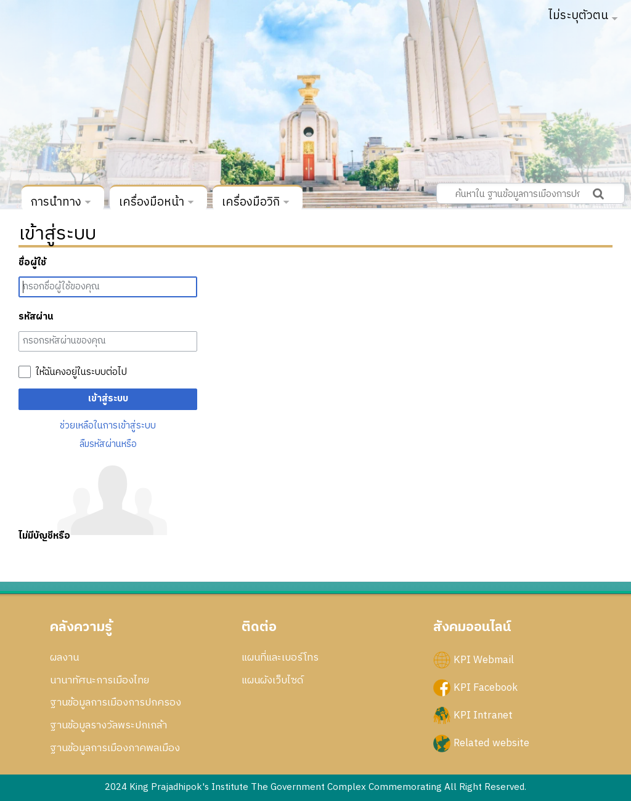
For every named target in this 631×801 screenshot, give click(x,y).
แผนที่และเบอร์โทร (280, 657)
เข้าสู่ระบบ (108, 398)
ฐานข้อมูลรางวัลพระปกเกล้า (108, 725)
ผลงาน (64, 657)
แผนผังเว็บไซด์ (272, 680)
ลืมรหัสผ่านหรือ (108, 444)
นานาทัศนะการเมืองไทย (99, 680)
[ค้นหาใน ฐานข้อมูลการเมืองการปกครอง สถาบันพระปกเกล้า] (530, 193)
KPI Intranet (483, 715)
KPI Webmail (484, 659)
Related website (491, 743)
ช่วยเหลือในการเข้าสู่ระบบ (108, 425)
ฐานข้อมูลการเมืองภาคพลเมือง (115, 748)
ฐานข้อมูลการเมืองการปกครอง (115, 702)
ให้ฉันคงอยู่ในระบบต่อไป (81, 372)
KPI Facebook (486, 687)
